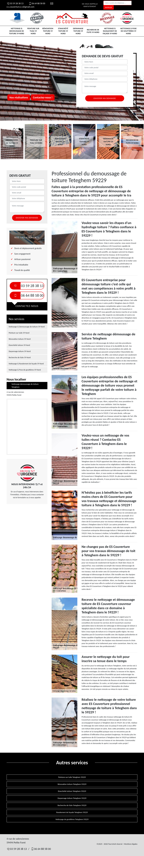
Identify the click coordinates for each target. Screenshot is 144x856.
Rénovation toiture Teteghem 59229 (72, 784)
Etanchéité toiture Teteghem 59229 (72, 791)
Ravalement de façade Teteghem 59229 (72, 812)
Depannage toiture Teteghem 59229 (72, 798)
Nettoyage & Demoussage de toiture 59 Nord (16, 31)
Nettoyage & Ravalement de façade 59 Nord (110, 31)
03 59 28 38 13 (15, 3)
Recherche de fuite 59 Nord (93, 31)
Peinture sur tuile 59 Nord (33, 31)
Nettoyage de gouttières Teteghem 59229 (72, 819)
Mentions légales (130, 844)
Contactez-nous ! (42, 97)
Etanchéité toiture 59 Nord (63, 31)
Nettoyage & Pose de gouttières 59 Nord (128, 31)
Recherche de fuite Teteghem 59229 (72, 805)
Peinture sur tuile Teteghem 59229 (72, 777)
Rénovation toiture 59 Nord (47, 31)
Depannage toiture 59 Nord (78, 31)
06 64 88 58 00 (36, 3)
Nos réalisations (18, 97)
